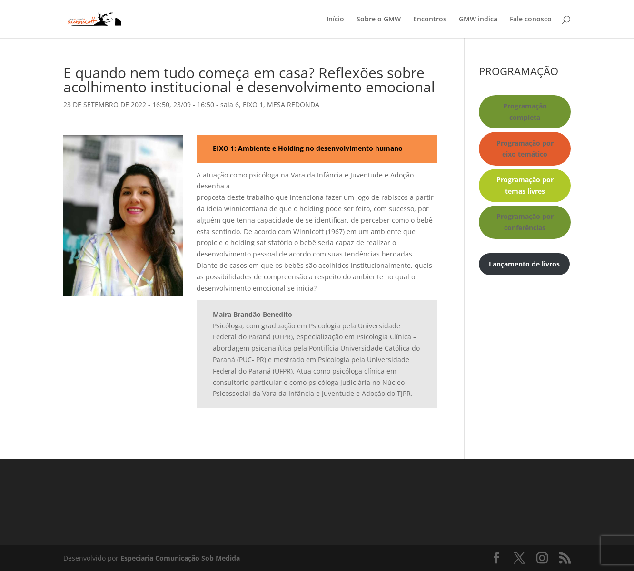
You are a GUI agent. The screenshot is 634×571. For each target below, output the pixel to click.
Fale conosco (531, 19)
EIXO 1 (253, 104)
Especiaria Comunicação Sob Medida (180, 557)
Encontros (429, 19)
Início (335, 19)
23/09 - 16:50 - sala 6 (206, 104)
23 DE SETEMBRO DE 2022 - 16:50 (116, 104)
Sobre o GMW (379, 19)
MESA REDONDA (293, 104)
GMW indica (478, 19)
